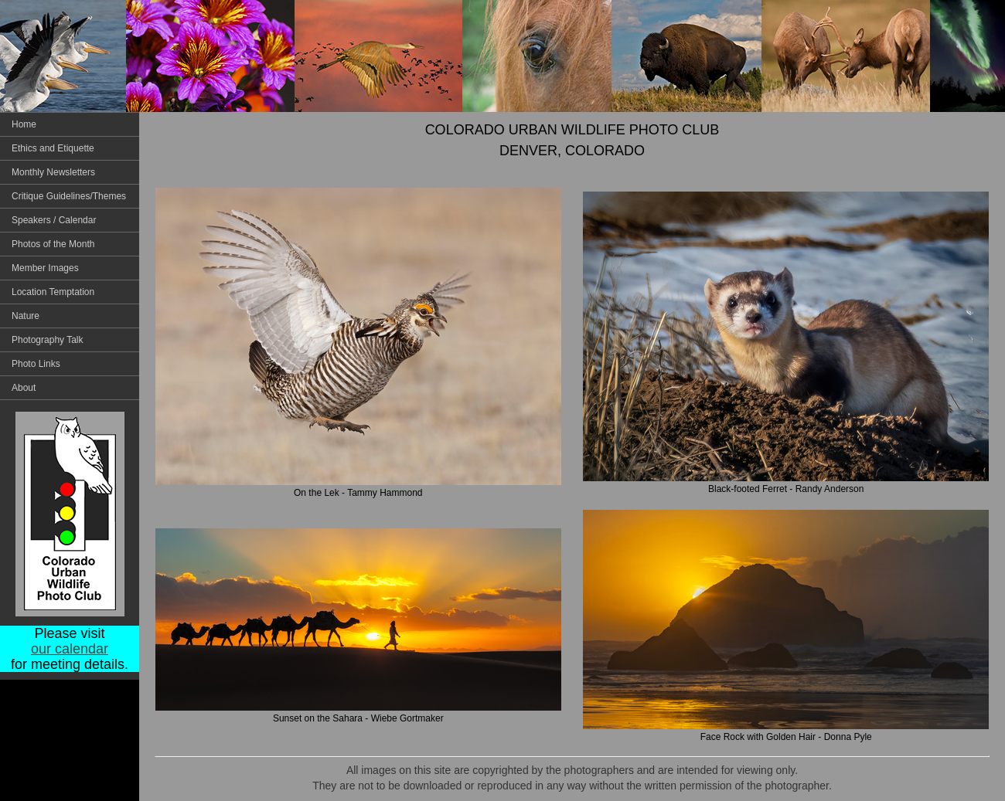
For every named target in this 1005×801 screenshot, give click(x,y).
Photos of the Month (53, 244)
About (24, 387)
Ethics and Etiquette (53, 148)
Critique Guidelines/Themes (69, 196)
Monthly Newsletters (53, 172)
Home (24, 124)
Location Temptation (53, 292)
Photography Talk (47, 339)
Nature (25, 316)
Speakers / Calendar (54, 220)
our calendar (69, 649)
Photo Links (36, 363)
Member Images (45, 268)
